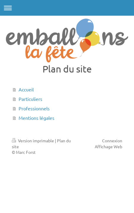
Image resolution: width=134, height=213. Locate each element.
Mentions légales (36, 118)
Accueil (26, 89)
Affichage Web (108, 146)
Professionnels (34, 108)
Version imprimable (33, 140)
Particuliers (30, 99)
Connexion (112, 140)
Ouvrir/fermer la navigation (67, 7)
